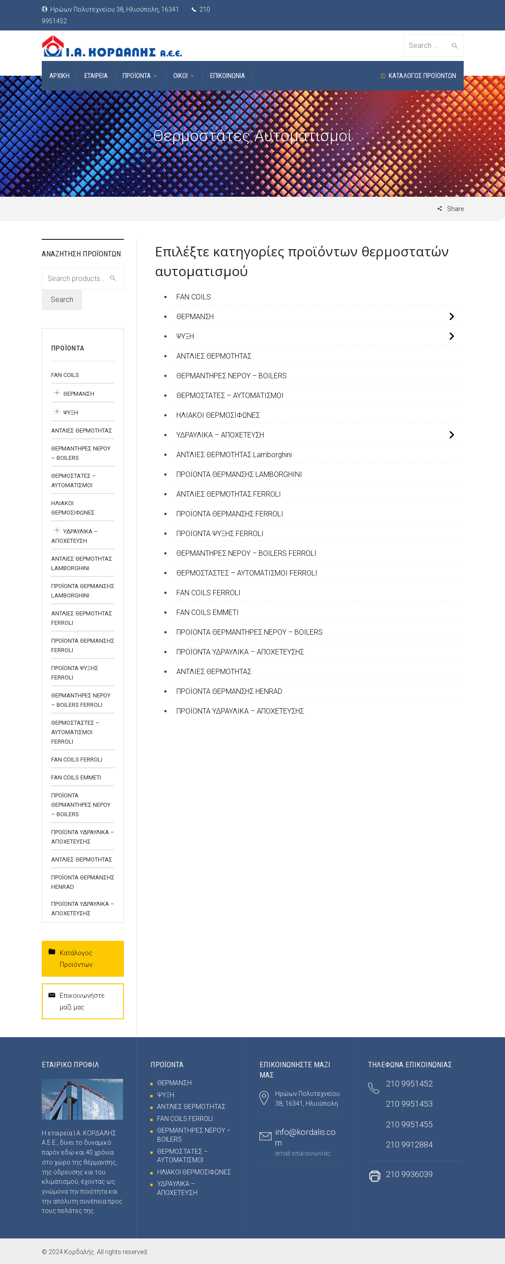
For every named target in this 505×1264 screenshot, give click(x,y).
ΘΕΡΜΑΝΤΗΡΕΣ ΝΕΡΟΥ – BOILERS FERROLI (246, 553)
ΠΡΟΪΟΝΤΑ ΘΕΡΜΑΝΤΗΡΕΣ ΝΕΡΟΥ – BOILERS (249, 632)
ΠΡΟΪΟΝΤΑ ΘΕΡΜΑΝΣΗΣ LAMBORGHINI (239, 474)
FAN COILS (193, 297)
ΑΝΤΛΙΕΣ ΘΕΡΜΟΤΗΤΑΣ (213, 356)
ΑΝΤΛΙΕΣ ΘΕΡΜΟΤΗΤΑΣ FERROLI (228, 494)
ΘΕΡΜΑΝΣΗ (195, 316)
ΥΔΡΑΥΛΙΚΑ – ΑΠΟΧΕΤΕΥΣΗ (220, 435)
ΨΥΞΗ (185, 336)
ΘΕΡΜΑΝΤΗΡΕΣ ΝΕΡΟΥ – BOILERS (231, 376)
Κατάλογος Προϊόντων (70, 958)
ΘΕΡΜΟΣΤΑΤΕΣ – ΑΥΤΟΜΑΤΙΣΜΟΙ (230, 395)
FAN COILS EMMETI (207, 612)
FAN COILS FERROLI (208, 593)
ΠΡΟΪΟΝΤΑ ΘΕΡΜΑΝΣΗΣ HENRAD (229, 691)
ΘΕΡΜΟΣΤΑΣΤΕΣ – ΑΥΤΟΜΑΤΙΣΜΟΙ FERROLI (246, 573)
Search (62, 299)
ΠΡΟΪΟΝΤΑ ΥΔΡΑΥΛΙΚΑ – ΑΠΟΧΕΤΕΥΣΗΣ (240, 652)
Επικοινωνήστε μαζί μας (76, 1000)
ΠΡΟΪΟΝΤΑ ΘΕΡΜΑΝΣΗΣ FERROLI (229, 514)
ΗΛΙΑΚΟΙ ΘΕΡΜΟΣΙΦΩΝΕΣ (218, 415)
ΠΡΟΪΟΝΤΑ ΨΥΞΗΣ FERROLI (219, 533)
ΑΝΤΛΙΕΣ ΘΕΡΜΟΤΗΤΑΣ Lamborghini (234, 454)
